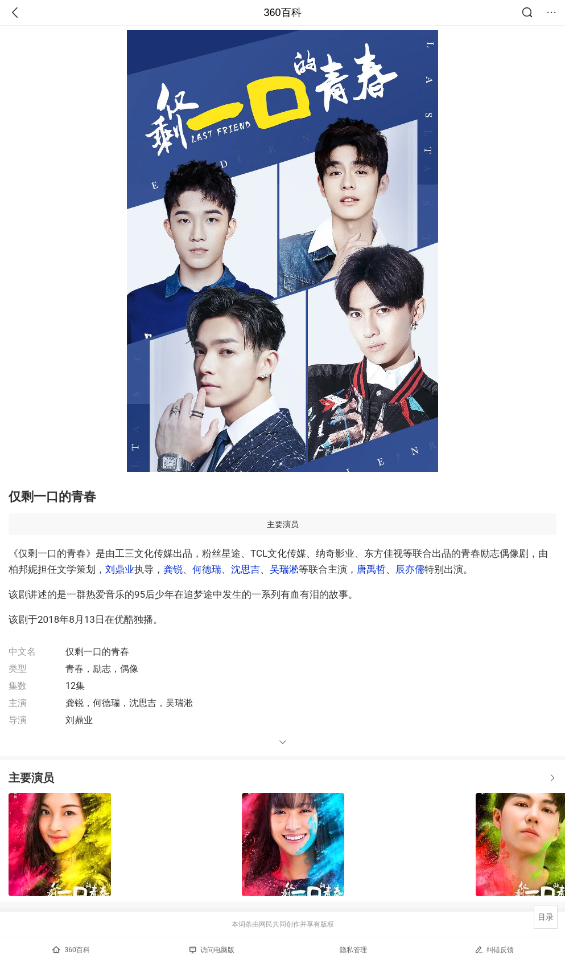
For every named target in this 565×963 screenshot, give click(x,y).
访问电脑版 (211, 950)
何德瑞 (206, 569)
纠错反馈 (494, 949)
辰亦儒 (409, 569)
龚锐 (173, 569)
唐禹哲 (371, 569)
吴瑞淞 (284, 569)
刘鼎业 (119, 569)
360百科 (282, 12)
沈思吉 (245, 569)
